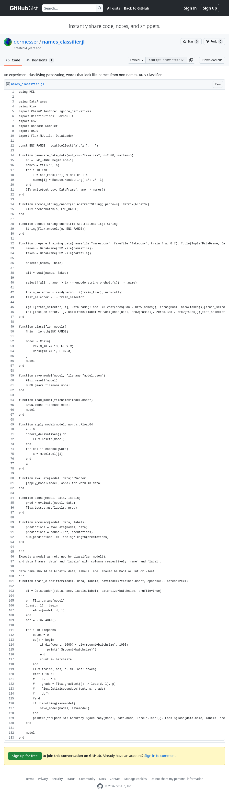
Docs (102, 779)
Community (87, 779)
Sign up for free (25, 755)
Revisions (40, 60)
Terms (30, 779)
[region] (114, 415)
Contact (115, 779)
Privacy (43, 779)
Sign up (210, 8)
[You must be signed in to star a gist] (191, 41)
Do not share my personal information (177, 779)
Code (13, 60)
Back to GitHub (136, 8)
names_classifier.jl (63, 41)
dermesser (26, 41)
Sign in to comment (160, 755)
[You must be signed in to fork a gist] (214, 41)
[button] (191, 60)
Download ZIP (212, 60)
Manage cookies (135, 779)
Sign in (190, 8)
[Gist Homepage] (24, 8)
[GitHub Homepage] (100, 786)
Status (71, 779)
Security (57, 779)
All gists (113, 8)
